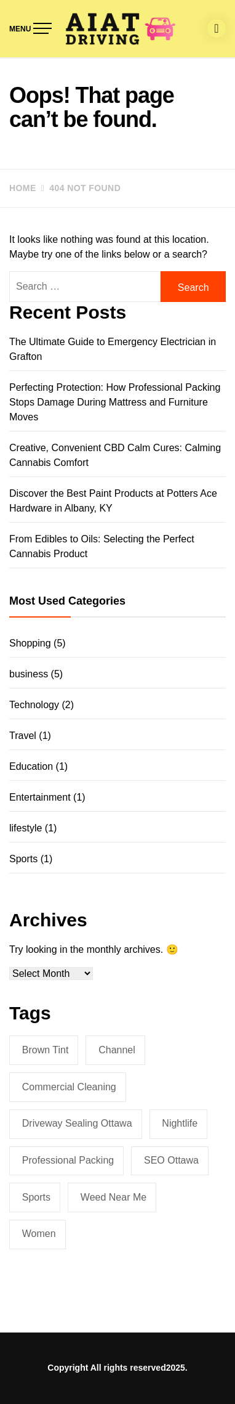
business (28, 674)
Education (31, 766)
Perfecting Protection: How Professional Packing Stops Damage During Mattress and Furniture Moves (114, 402)
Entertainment (40, 797)
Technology (34, 705)
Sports (23, 859)
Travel (22, 735)
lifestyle (25, 828)
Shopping (30, 643)
